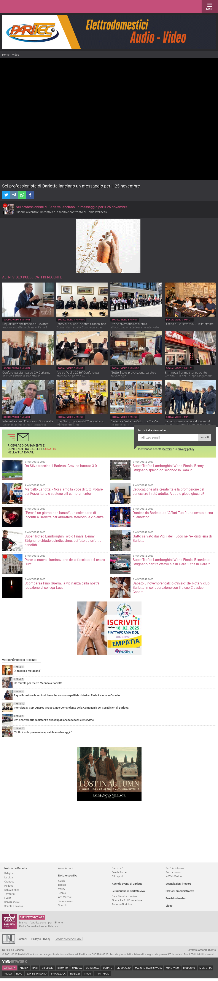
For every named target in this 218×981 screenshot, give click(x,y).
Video (15, 54)
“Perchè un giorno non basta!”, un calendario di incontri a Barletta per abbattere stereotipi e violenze (64, 515)
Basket (62, 884)
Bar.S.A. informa (174, 868)
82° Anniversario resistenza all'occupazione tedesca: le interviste (135, 325)
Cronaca (9, 881)
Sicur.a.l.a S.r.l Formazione (127, 900)
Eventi (7, 898)
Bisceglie (47, 968)
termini (167, 449)
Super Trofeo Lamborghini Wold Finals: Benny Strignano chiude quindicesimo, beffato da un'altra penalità (63, 540)
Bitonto (62, 968)
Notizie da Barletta (15, 868)
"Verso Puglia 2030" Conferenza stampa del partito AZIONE (78, 374)
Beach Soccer (119, 872)
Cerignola (92, 968)
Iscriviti (204, 437)
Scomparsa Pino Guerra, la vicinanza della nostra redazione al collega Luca (62, 585)
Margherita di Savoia (148, 968)
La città (8, 877)
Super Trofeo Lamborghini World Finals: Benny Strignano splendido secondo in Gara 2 (168, 468)
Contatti (22, 938)
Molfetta (205, 968)
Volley (61, 888)
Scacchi (62, 905)
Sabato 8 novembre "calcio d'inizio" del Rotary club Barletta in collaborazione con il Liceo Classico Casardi (171, 587)
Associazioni (65, 868)
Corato (107, 968)
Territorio (9, 893)
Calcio (61, 880)
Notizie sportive (67, 875)
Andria (24, 968)
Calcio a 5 (117, 868)
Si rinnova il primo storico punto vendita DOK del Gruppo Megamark (188, 374)
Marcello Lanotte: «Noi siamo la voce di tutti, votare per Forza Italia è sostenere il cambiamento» (64, 491)
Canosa (77, 968)
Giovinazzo (124, 968)
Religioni (9, 873)
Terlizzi (75, 973)
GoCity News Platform (68, 939)
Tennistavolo (65, 901)
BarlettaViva (24, 6)
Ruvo (19, 973)
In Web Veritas (173, 876)
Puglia (8, 973)
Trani (87, 973)
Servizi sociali (12, 902)
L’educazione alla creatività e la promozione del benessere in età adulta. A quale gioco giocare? (168, 491)
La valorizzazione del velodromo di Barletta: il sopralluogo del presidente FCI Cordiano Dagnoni (189, 425)
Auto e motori (173, 872)
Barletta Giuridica (122, 904)
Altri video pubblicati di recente (32, 277)
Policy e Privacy (40, 938)
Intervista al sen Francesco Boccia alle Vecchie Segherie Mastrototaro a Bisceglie (27, 425)
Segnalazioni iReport (178, 883)
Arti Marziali (65, 897)
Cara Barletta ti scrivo (124, 896)
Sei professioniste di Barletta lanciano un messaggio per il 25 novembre (71, 207)
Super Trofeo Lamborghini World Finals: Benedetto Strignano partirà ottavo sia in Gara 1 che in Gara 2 (171, 562)
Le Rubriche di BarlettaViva (128, 891)
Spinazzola (58, 973)
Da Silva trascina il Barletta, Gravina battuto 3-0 (61, 466)
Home (6, 54)
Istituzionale (11, 889)
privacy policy (186, 449)
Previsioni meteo (175, 898)
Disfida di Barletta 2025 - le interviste (189, 324)
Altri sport (117, 876)
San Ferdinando (37, 973)
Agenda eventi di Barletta (127, 883)
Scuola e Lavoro (13, 906)
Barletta (9, 968)
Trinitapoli (102, 973)
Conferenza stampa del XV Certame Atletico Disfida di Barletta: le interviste (26, 376)
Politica (8, 885)
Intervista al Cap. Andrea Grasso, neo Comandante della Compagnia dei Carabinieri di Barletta (81, 327)
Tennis (62, 893)
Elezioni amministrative (179, 891)
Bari (35, 968)
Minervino (172, 968)
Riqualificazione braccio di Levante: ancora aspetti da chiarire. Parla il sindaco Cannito (25, 327)
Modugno (189, 968)
